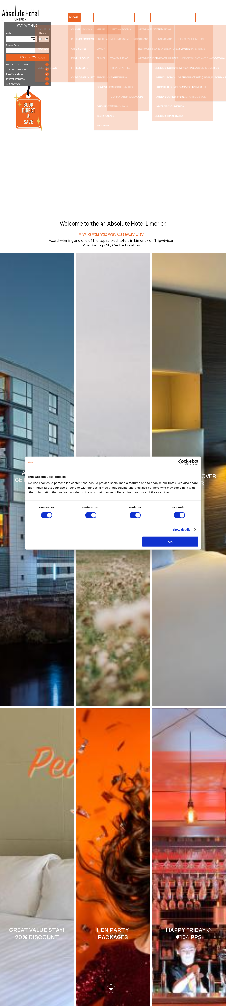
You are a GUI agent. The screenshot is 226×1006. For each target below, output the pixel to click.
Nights (39, 33)
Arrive (9, 33)
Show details (181, 529)
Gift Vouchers (27, 83)
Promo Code (12, 45)
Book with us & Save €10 (27, 64)
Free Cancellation (27, 74)
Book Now (27, 57)
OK (170, 541)
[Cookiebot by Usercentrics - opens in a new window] (181, 462)
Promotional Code (27, 79)
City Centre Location (27, 69)
